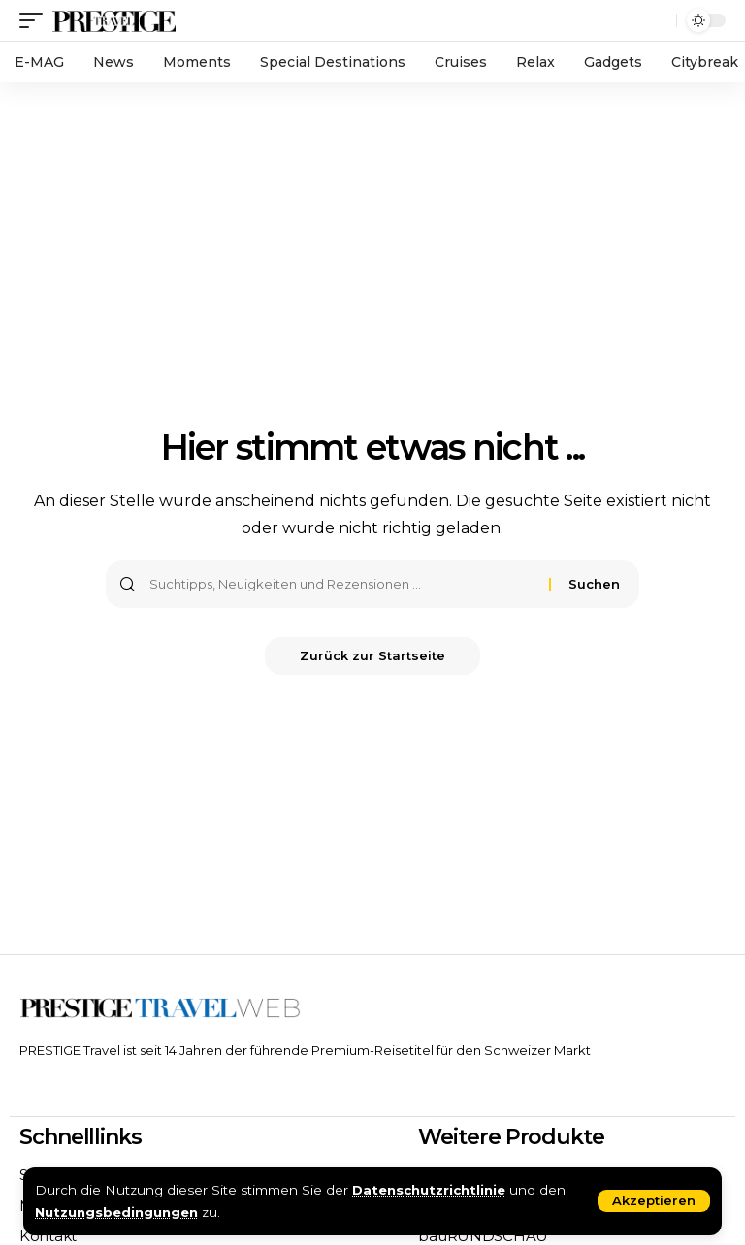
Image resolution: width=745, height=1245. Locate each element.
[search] (656, 20)
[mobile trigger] (35, 20)
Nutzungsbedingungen (118, 1212)
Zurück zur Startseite (372, 656)
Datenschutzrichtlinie (430, 1189)
